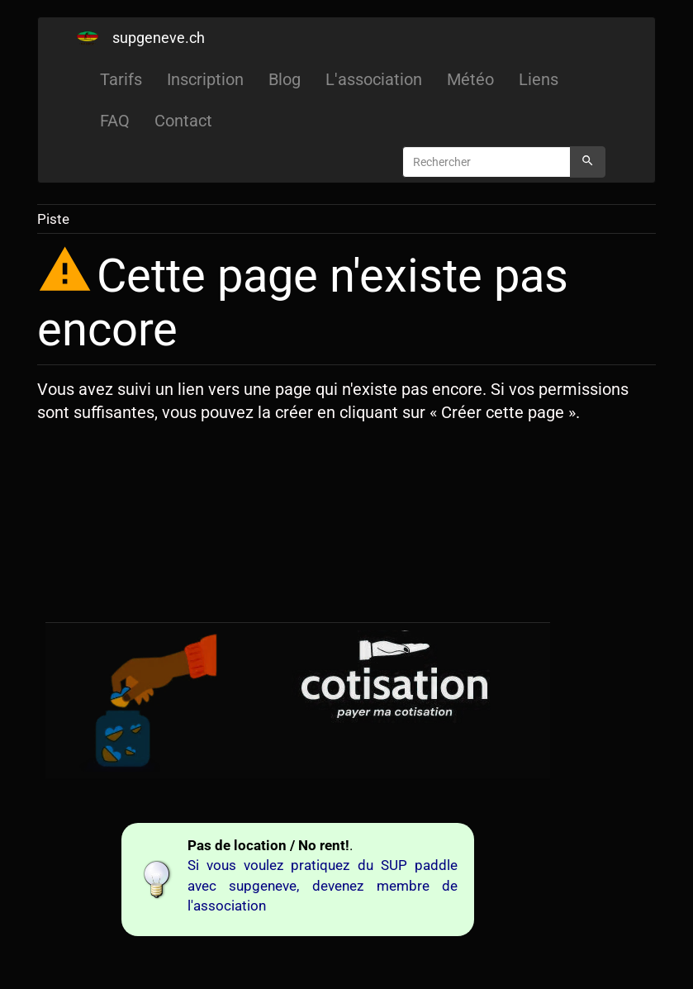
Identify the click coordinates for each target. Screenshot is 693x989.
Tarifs (121, 79)
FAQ (115, 121)
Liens (538, 79)
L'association (373, 79)
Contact (183, 121)
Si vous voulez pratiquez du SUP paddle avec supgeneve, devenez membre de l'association (322, 885)
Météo (470, 79)
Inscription (205, 79)
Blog (284, 79)
